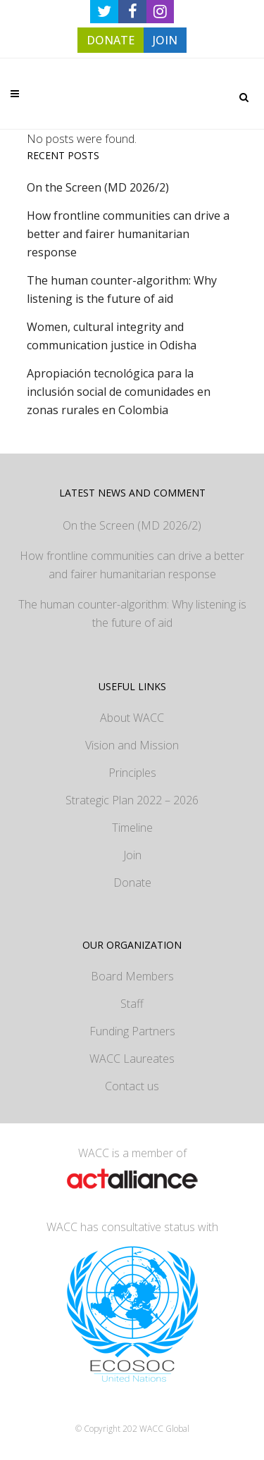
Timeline (132, 827)
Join (132, 855)
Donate (132, 882)
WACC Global (164, 1429)
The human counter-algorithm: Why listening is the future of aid (132, 613)
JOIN (165, 40)
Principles (132, 772)
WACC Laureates (132, 1058)
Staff (132, 1003)
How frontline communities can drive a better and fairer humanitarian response (128, 234)
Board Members (132, 976)
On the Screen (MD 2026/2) (98, 187)
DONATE (110, 40)
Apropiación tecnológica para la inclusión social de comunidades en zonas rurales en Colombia (118, 392)
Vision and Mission (132, 745)
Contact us (132, 1086)
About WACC (132, 717)
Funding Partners (132, 1031)
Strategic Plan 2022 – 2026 (132, 800)
